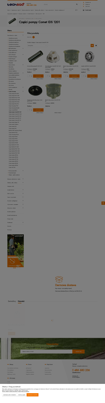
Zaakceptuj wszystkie (32, 394)
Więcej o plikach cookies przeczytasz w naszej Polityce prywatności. (15, 391)
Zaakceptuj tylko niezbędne (9, 394)
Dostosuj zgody (21, 394)
